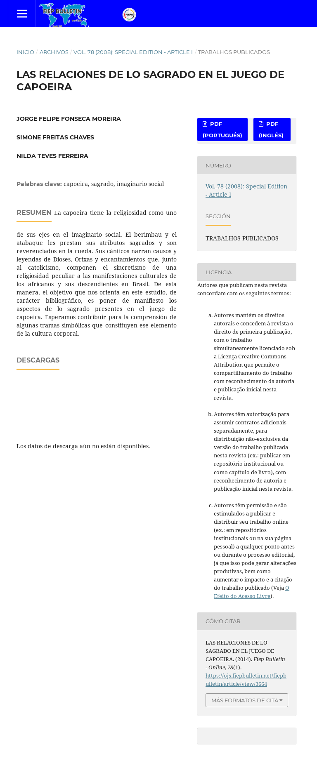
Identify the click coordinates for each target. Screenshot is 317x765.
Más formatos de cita (244, 700)
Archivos (54, 52)
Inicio (25, 52)
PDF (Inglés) (271, 129)
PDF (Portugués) (222, 129)
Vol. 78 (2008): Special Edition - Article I (133, 52)
